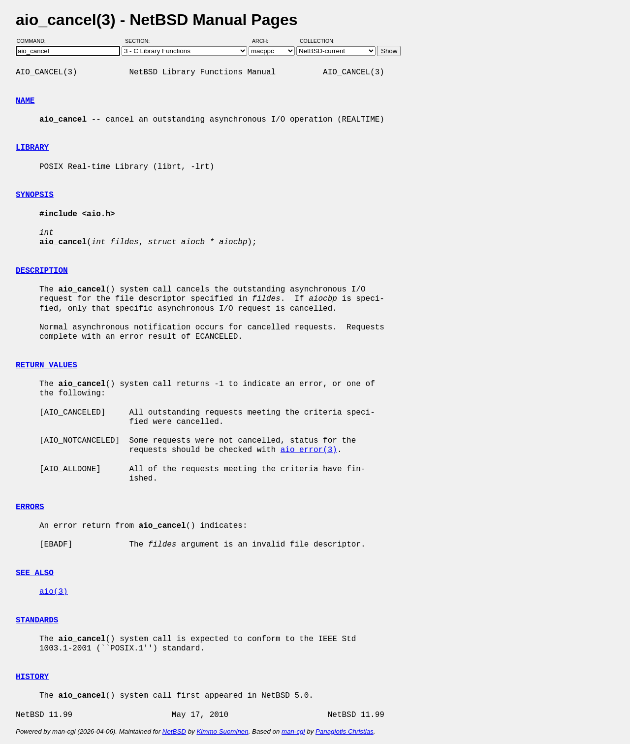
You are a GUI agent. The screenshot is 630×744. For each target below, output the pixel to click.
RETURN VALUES (46, 365)
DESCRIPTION (42, 270)
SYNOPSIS (35, 195)
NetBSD (174, 731)
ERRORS (30, 507)
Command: (34, 41)
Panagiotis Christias (344, 731)
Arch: (264, 41)
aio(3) (53, 591)
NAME (25, 101)
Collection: (317, 41)
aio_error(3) (309, 450)
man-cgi (293, 731)
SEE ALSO (35, 573)
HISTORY (32, 677)
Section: (139, 41)
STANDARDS (37, 620)
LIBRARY (32, 147)
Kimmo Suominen (222, 731)
